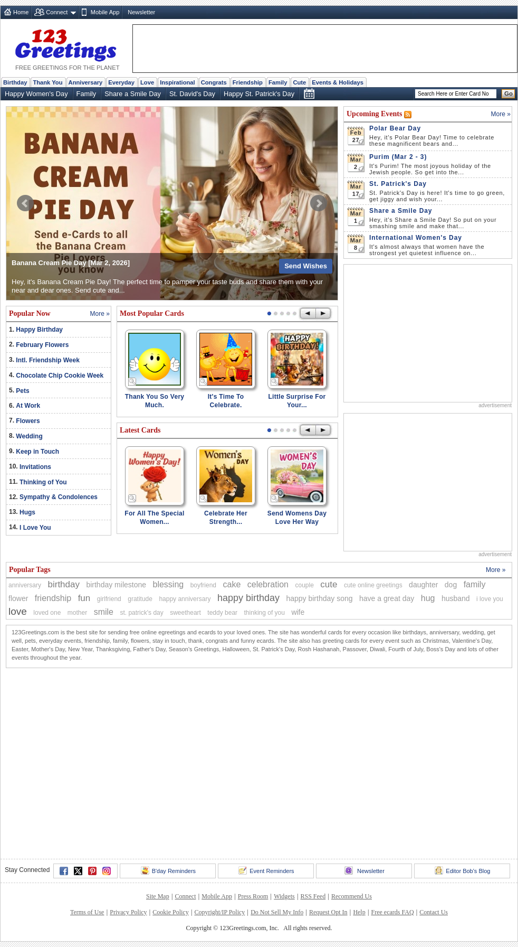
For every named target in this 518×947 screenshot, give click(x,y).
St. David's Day (192, 94)
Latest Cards (140, 430)
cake (232, 584)
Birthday (15, 82)
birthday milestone (116, 584)
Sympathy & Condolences (59, 497)
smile (103, 611)
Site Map (157, 896)
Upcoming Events (375, 114)
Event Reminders (266, 870)
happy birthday (248, 598)
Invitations (35, 467)
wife (297, 612)
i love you (489, 599)
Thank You (47, 82)
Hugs (27, 512)
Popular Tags (30, 570)
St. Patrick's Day (398, 183)
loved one (47, 612)
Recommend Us (351, 896)
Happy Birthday (39, 329)
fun (84, 598)
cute (328, 584)
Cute (299, 82)
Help (359, 912)
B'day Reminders (168, 870)
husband (456, 598)
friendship (53, 598)
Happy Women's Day (36, 94)
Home (20, 12)
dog (451, 584)
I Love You (35, 527)
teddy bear (222, 612)
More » (100, 313)
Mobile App (105, 12)
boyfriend (203, 585)
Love (147, 82)
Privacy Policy (128, 912)
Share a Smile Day (132, 94)
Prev (25, 203)
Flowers (28, 421)
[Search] (455, 93)
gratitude (140, 599)
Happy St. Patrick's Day (259, 94)
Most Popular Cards (152, 313)
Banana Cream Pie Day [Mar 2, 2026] (71, 263)
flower (18, 598)
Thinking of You (43, 482)
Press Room (253, 896)
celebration (268, 584)
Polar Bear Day (395, 128)
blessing (168, 584)
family (475, 584)
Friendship (248, 82)
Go (508, 93)
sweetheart (185, 612)
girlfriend (109, 599)
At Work (28, 405)
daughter (423, 584)
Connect (57, 12)
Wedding (29, 436)
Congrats (214, 82)
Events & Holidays (337, 82)
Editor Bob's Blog (462, 870)
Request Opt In (328, 912)
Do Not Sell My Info (277, 912)
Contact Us (433, 912)
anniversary (24, 585)
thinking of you (264, 612)
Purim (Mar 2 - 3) (398, 157)
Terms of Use (87, 912)
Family (277, 82)
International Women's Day (415, 237)
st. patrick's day (141, 612)
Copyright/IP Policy (219, 912)
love (17, 611)
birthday (63, 584)
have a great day (386, 598)
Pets (22, 391)
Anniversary (86, 82)
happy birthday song (319, 598)
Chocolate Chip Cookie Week (59, 375)
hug (428, 598)
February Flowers (42, 345)
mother (77, 612)
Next (318, 203)
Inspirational (177, 82)
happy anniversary (184, 599)
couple (304, 585)
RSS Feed (312, 896)
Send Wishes (305, 266)
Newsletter (141, 12)
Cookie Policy (170, 912)
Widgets (284, 896)
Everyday (121, 82)
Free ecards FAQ (392, 912)
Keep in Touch (37, 451)
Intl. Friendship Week (47, 360)
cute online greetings (373, 585)
